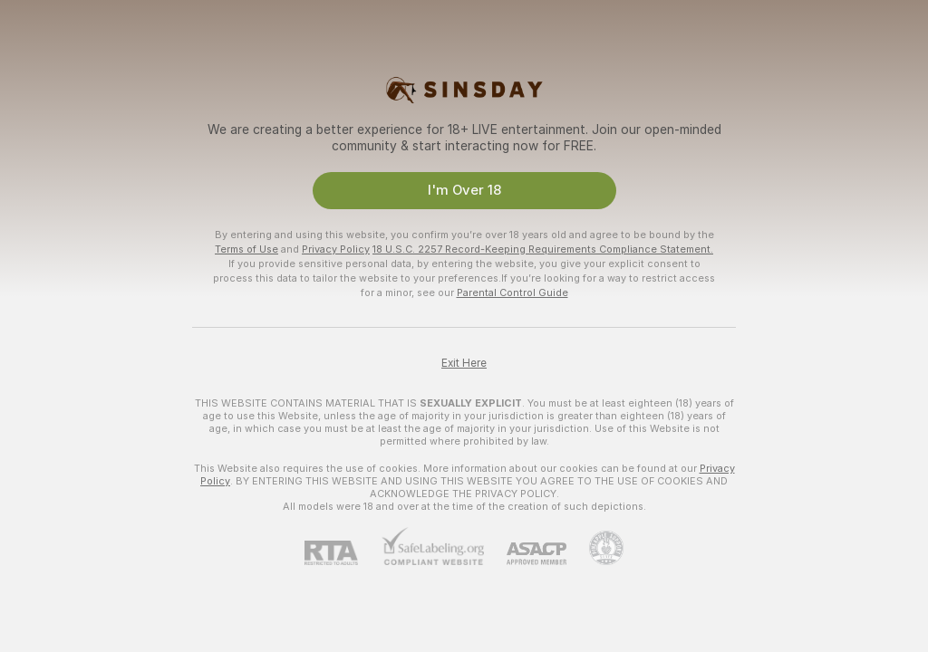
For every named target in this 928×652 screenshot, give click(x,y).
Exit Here (464, 363)
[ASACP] (525, 553)
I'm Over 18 (464, 190)
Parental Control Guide (512, 292)
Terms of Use (246, 249)
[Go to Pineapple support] (595, 548)
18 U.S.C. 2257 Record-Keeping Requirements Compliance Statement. (542, 249)
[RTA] (342, 553)
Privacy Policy (336, 249)
